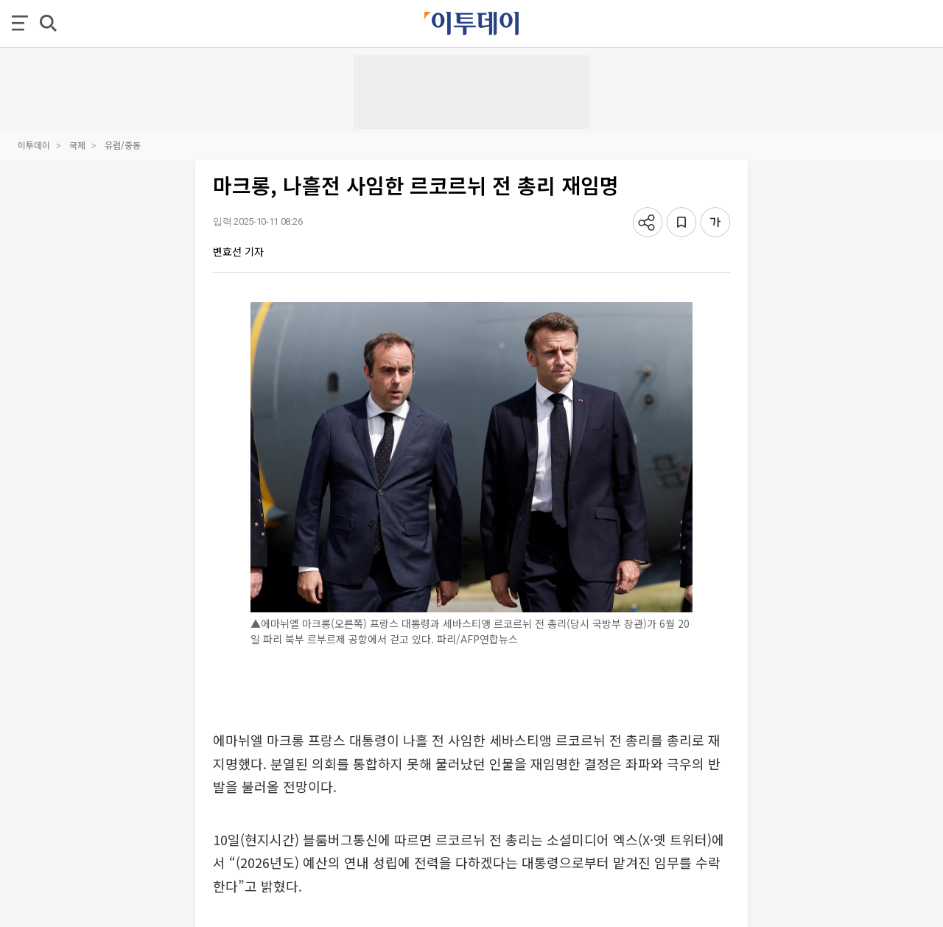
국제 (77, 145)
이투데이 (34, 145)
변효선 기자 (238, 251)
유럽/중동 (123, 145)
